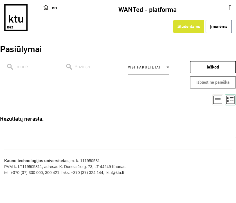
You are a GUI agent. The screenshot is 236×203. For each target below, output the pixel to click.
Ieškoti (213, 67)
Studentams (188, 26)
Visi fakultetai (144, 67)
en (54, 8)
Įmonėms (218, 26)
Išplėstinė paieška (213, 82)
